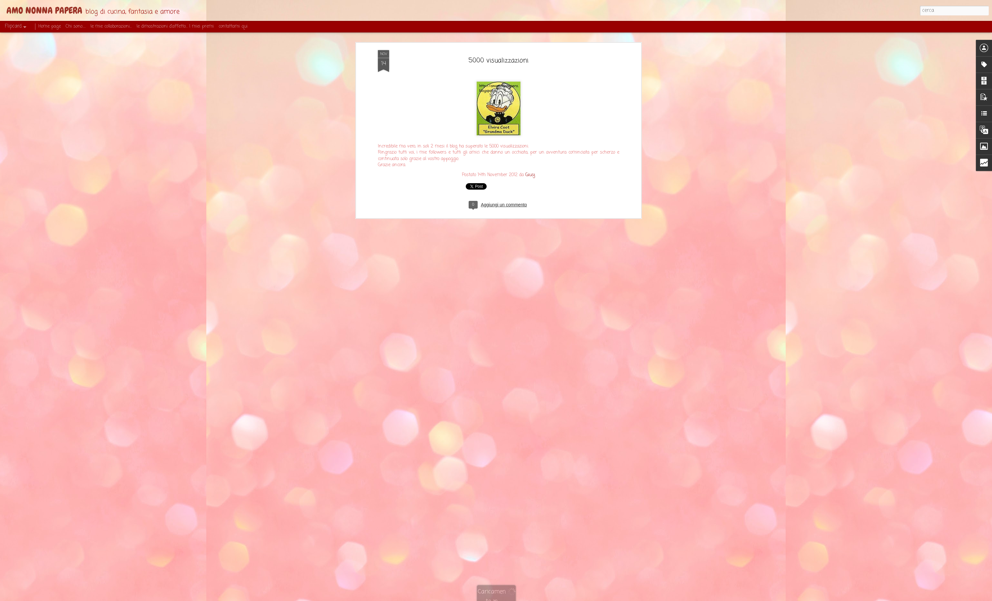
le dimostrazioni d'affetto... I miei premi (175, 26)
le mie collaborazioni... (111, 26)
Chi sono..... (76, 26)
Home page (49, 26)
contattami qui (233, 26)
